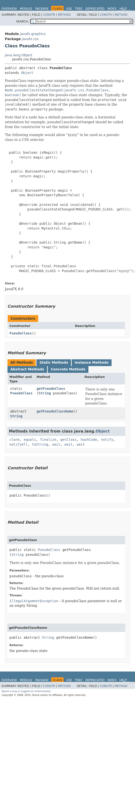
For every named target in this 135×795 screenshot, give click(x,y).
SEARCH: (22, 21)
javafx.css (30, 39)
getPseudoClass (51, 388)
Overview (9, 8)
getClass (68, 439)
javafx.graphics (33, 34)
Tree (78, 8)
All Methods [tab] (21, 362)
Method (64, 14)
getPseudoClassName (55, 411)
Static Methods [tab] (53, 362)
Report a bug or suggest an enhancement (26, 691)
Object (27, 73)
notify (107, 439)
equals (30, 439)
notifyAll (18, 444)
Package (42, 8)
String (45, 393)
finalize (48, 439)
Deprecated (95, 8)
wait (56, 444)
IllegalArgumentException (33, 601)
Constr (49, 14)
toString (40, 444)
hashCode (89, 439)
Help (123, 8)
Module (26, 8)
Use (69, 8)
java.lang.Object (18, 55)
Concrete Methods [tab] (68, 369)
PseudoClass (20, 333)
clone (14, 439)
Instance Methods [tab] (91, 362)
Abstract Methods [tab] (27, 369)
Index (112, 8)
